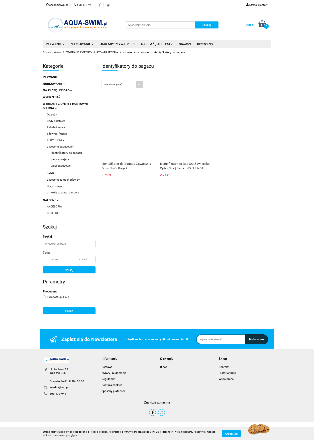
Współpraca (226, 379)
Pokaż (69, 311)
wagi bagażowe (60, 165)
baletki (51, 173)
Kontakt (224, 367)
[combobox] (122, 84)
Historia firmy (227, 373)
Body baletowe (56, 120)
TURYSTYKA (55, 140)
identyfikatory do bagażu (66, 152)
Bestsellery (205, 44)
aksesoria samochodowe (63, 179)
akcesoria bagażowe (61, 146)
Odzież (52, 114)
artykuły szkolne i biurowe (63, 192)
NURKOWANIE (82, 44)
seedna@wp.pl (59, 387)
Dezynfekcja (54, 186)
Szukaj (69, 270)
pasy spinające (60, 159)
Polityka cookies (112, 385)
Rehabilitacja (56, 127)
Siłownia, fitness (58, 133)
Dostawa (107, 367)
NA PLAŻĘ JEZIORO (157, 44)
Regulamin (108, 379)
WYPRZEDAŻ (51, 97)
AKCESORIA (54, 206)
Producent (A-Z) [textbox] (113, 84)
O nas (163, 367)
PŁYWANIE (55, 44)
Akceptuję (231, 433)
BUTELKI (53, 212)
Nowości (185, 44)
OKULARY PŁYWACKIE (117, 44)
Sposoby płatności (113, 391)
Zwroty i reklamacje (114, 373)
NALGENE (50, 200)
